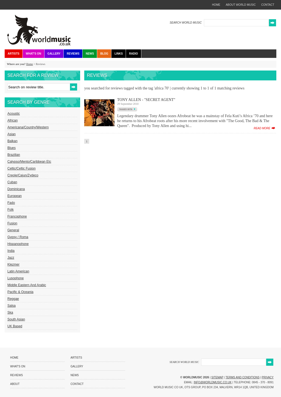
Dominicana (16, 189)
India (11, 251)
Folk (10, 210)
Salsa (11, 306)
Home (29, 64)
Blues (11, 148)
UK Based (14, 326)
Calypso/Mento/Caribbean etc (29, 162)
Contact (77, 383)
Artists (13, 53)
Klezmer (13, 264)
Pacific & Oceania (20, 292)
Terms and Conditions (243, 377)
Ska (10, 312)
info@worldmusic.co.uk (213, 382)
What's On (33, 53)
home (216, 4)
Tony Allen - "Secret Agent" (146, 100)
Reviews (73, 53)
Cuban (12, 182)
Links (118, 53)
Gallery (53, 53)
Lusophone (15, 278)
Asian (11, 134)
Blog (104, 53)
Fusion (12, 223)
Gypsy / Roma (17, 237)
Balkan (12, 141)
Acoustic (13, 114)
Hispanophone (18, 244)
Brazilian (13, 155)
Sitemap (217, 377)
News (90, 53)
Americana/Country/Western (28, 127)
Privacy (268, 377)
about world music (241, 4)
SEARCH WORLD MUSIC (186, 22)
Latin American (18, 271)
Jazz (10, 258)
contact (267, 4)
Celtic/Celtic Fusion (21, 168)
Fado (11, 203)
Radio (133, 53)
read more (262, 128)
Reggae (13, 299)
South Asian (16, 319)
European (14, 196)
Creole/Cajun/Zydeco (22, 175)
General (13, 230)
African (12, 120)
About (14, 383)
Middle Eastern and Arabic (26, 285)
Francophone (17, 216)
